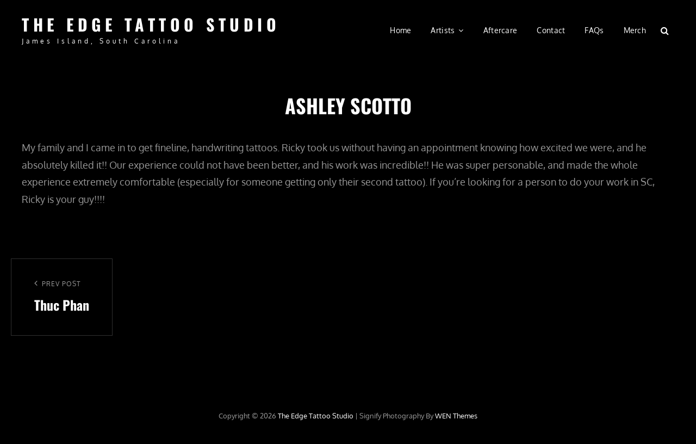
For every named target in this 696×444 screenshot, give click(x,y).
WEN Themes (456, 415)
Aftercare (500, 30)
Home (400, 30)
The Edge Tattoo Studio (151, 24)
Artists (443, 30)
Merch (635, 30)
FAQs (594, 30)
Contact (551, 30)
